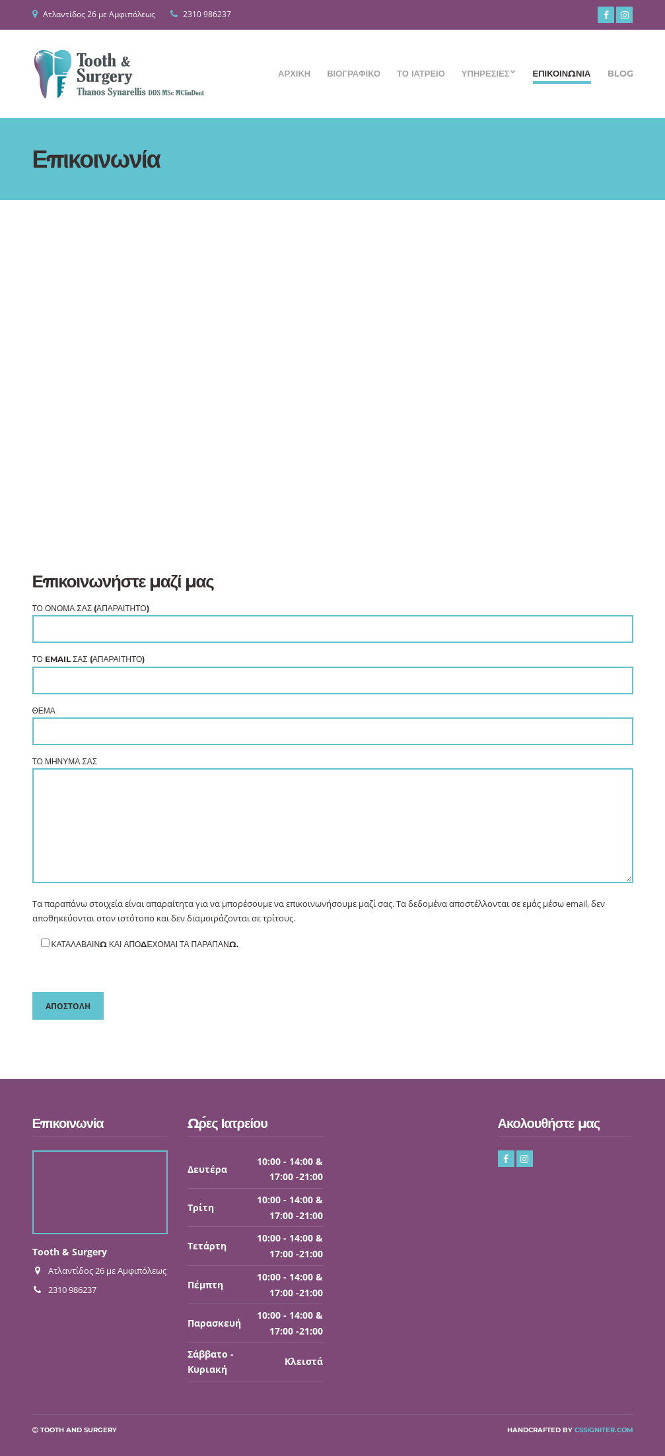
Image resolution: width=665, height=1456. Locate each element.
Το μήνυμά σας (332, 820)
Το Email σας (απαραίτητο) (332, 669)
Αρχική (294, 73)
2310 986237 (207, 14)
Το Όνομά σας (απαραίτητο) (332, 618)
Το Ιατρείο (421, 73)
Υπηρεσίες (486, 73)
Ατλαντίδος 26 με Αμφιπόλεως (99, 14)
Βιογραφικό (353, 73)
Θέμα (332, 721)
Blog (620, 73)
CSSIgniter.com (604, 1430)
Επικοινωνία (562, 73)
